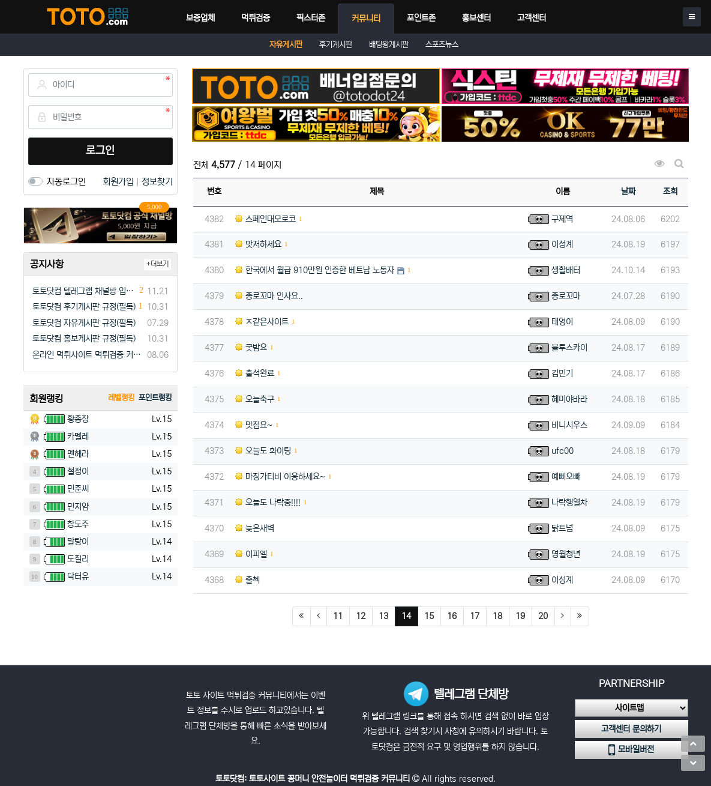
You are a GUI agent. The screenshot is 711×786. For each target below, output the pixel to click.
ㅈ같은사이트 (262, 322)
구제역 (562, 219)
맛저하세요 (258, 244)
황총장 (78, 419)
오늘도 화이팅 (263, 451)
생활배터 (565, 270)
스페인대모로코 (265, 219)
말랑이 (78, 541)
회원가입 (119, 182)
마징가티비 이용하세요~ (280, 477)
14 (409, 616)
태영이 (562, 322)
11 (338, 616)
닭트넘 (562, 528)
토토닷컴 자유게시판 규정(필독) (84, 323)
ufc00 (562, 451)
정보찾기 (157, 182)
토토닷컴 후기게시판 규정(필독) (84, 307)
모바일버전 (631, 750)
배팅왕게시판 (389, 44)
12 (360, 616)
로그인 (100, 151)
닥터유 (78, 576)
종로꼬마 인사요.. (269, 296)
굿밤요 (251, 347)
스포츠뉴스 (441, 44)
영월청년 (565, 554)
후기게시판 (335, 44)
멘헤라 (78, 454)
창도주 (78, 524)
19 (520, 616)
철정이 (78, 471)
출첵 (247, 580)
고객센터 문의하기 (631, 729)
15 (429, 616)
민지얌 (78, 507)
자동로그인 (66, 182)
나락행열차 (569, 502)
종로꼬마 (565, 296)
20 (543, 616)
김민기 (562, 373)
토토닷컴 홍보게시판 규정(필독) (84, 338)
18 (497, 616)
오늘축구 (254, 399)
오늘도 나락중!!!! (268, 502)
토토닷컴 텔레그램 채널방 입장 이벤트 (84, 291)
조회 (670, 191)
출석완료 (254, 373)
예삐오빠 (565, 477)
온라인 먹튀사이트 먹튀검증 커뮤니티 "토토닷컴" (87, 355)
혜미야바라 (569, 399)
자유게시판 (285, 44)
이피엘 (251, 554)
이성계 (562, 244)
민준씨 (78, 489)
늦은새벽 (254, 528)
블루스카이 (569, 347)
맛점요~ (253, 425)
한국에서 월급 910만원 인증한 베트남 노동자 (314, 270)
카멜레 (78, 436)
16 (452, 616)
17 (474, 616)
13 (383, 616)
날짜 (628, 191)
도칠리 (78, 559)
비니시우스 (569, 425)
